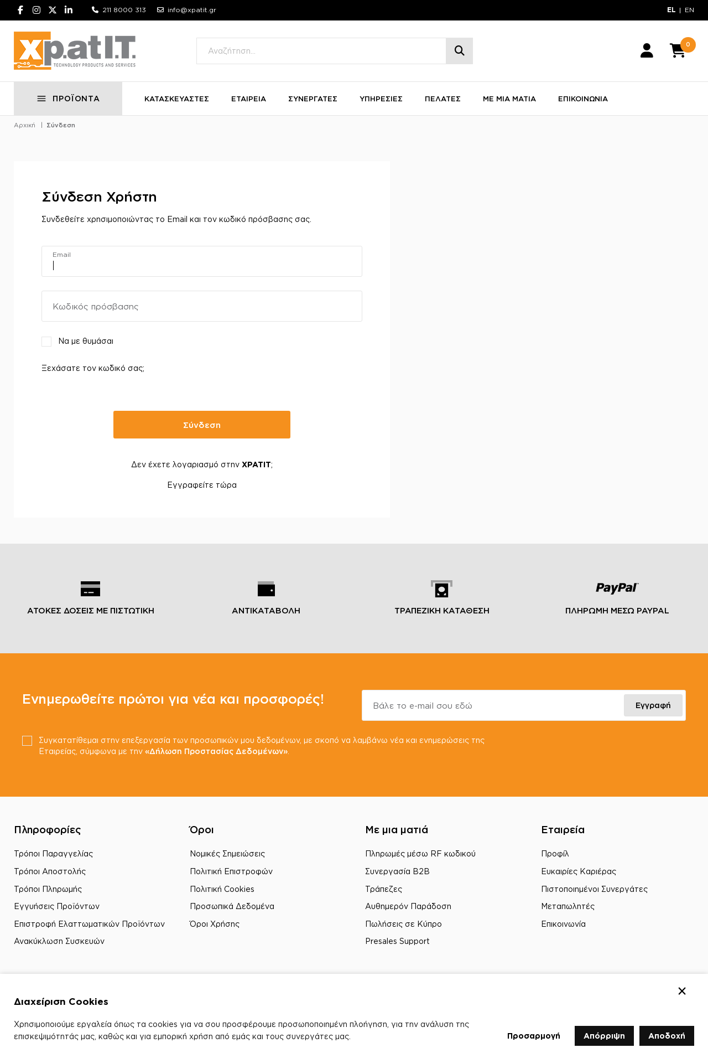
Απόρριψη (604, 1035)
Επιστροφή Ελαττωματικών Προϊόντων (89, 924)
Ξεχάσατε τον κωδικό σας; (92, 368)
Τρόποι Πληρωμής (48, 889)
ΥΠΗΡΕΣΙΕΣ (381, 98)
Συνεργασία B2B (397, 871)
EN (689, 9)
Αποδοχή (666, 1035)
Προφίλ (555, 853)
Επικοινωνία (563, 924)
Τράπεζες (383, 889)
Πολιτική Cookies (222, 889)
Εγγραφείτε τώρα (202, 485)
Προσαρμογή (533, 1035)
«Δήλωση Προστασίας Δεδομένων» (216, 751)
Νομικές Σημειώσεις (227, 853)
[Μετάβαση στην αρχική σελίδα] (75, 51)
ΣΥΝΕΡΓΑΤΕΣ (312, 98)
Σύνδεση (60, 125)
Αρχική (24, 125)
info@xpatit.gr (192, 9)
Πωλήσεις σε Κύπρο (403, 924)
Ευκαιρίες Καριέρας (578, 871)
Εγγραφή (653, 705)
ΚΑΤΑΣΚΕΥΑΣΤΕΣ (176, 98)
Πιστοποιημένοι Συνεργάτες (594, 889)
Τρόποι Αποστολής (50, 871)
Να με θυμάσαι (85, 341)
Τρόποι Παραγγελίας (53, 853)
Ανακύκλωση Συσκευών (59, 941)
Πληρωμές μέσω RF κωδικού (420, 853)
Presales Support (397, 941)
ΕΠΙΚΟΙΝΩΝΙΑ (583, 98)
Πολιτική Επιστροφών (231, 871)
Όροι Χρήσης (215, 924)
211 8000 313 (124, 9)
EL (671, 9)
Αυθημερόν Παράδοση (408, 906)
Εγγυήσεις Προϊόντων (57, 906)
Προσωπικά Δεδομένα (232, 906)
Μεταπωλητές (568, 906)
